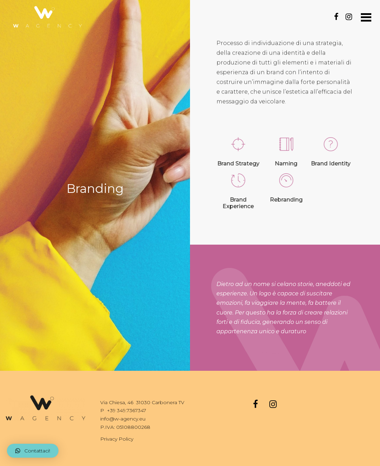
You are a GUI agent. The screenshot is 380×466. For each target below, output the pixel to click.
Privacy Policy (116, 439)
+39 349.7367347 (126, 410)
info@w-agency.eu (122, 419)
